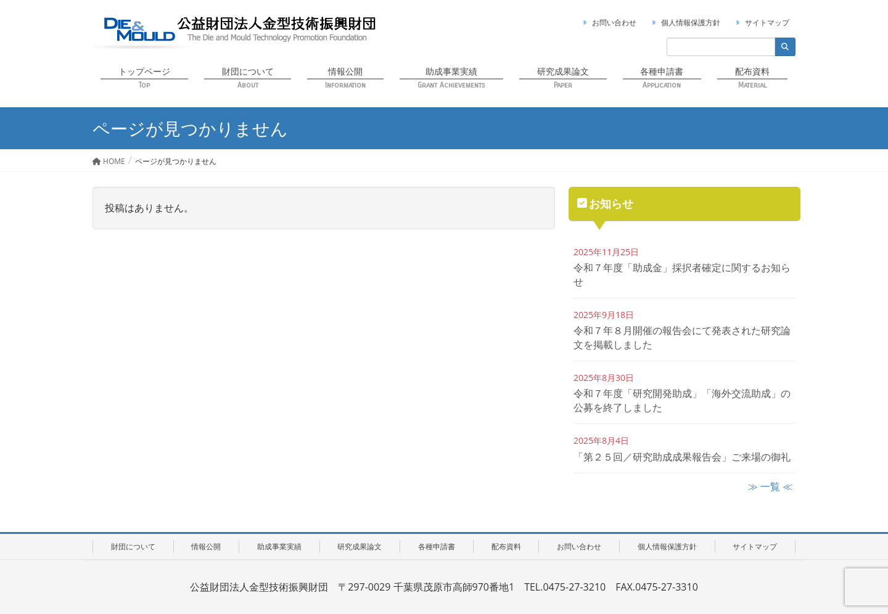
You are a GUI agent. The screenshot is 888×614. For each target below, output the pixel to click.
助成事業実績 (279, 546)
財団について (133, 546)
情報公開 (206, 546)
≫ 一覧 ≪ (770, 486)
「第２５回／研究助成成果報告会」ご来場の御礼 (682, 457)
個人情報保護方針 (684, 22)
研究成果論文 (359, 546)
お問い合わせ (608, 22)
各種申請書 (436, 546)
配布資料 (506, 546)
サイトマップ (761, 22)
